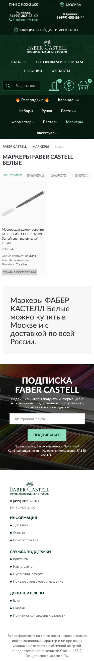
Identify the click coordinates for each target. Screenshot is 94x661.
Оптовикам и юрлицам (59, 62)
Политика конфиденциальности (39, 615)
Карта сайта (23, 567)
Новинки (33, 71)
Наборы (26, 111)
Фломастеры (23, 122)
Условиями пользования (59, 450)
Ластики (68, 111)
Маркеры (74, 122)
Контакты (60, 71)
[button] (23, 19)
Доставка (20, 525)
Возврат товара (25, 540)
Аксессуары (47, 133)
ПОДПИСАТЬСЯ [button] (47, 435)
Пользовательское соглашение (38, 582)
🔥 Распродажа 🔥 (32, 100)
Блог (17, 600)
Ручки (47, 111)
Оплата (19, 533)
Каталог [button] (19, 62)
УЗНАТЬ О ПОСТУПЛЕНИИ (19, 272)
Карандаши (68, 100)
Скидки (19, 608)
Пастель (50, 122)
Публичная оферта (28, 574)
